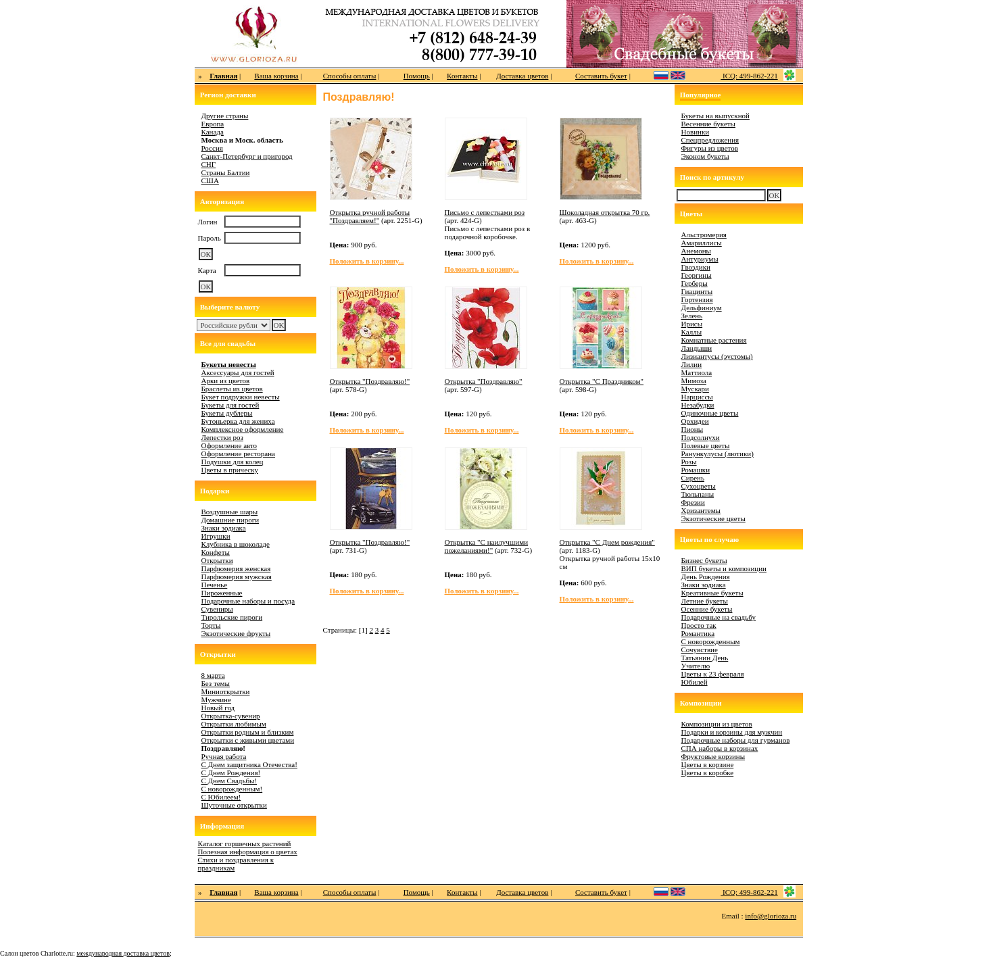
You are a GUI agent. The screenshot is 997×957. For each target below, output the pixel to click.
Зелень (692, 316)
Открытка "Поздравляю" (483, 381)
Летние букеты (704, 601)
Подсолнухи (700, 437)
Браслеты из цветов (232, 389)
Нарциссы (697, 397)
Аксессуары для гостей (237, 372)
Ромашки (695, 470)
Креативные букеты (712, 593)
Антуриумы (700, 259)
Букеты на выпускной (715, 116)
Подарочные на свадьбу (718, 617)
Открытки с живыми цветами (248, 740)
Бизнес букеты (704, 560)
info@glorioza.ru (770, 916)
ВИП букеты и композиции (724, 568)
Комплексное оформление (242, 429)
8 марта (213, 675)
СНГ (208, 164)
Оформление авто (229, 445)
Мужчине (216, 699)
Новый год (218, 708)
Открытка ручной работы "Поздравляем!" (370, 216)
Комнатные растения (714, 340)
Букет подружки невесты (240, 397)
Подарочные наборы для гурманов (735, 740)
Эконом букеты (705, 156)
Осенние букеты (707, 609)
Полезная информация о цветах (247, 852)
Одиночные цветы (710, 413)
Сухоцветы (698, 486)
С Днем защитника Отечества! (249, 764)
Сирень (693, 478)
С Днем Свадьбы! (229, 781)
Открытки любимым (233, 724)
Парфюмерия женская (236, 568)
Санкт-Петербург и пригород (247, 156)
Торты (211, 625)
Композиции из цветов (716, 724)
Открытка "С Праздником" (602, 381)
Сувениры (217, 609)
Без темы (215, 683)
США (210, 180)
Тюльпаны (697, 494)
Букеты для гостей (230, 405)
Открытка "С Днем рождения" (607, 542)
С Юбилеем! (221, 797)
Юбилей (694, 682)
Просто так (698, 625)
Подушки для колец (232, 462)
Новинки (695, 132)
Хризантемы (701, 510)
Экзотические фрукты (236, 633)
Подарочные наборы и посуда (248, 601)
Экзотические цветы (713, 518)
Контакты (462, 76)
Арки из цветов (225, 380)
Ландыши (696, 348)
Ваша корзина (276, 76)
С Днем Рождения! (231, 772)
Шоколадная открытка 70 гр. (605, 212)
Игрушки (215, 536)
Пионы (692, 429)
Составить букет (601, 76)
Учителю (695, 666)
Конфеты (215, 552)
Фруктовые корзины (713, 756)
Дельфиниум (701, 307)
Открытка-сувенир (230, 716)
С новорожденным (710, 641)
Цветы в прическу (229, 470)
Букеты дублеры (227, 413)
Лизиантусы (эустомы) (717, 356)
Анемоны (696, 251)
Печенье (214, 585)
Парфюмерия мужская (236, 576)
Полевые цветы (705, 445)
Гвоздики (695, 267)
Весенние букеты (708, 124)
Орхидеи (695, 421)
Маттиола (696, 372)
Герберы (694, 283)
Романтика (698, 633)
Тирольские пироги (232, 617)
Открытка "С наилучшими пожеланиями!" (487, 546)
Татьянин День (705, 658)
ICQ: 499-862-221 (749, 76)
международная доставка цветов (123, 953)
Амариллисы (701, 243)
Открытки (217, 560)
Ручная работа (224, 756)
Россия (212, 148)
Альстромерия (704, 234)
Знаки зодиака (223, 528)
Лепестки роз (222, 437)
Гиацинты (697, 291)
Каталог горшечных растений (244, 843)
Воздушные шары (229, 512)
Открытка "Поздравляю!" (370, 381)
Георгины (696, 275)
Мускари (695, 389)
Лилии (691, 364)
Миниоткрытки (225, 691)
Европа (212, 124)
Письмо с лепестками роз (485, 212)
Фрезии (693, 502)
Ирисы (692, 324)
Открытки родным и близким (247, 732)
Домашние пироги (230, 520)
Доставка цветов (522, 76)
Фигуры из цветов (709, 148)
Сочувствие (699, 649)
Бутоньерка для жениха (238, 421)
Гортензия (697, 299)
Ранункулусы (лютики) (717, 453)
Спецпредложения (710, 140)
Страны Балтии (225, 172)
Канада (212, 132)
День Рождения (705, 576)
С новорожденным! (232, 789)
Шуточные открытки (234, 805)
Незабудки (697, 405)
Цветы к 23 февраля (712, 674)
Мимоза (693, 380)
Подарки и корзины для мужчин (732, 732)
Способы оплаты (349, 76)
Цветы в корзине (707, 764)
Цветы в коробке (707, 772)
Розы (689, 462)
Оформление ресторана (238, 453)
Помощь (417, 76)
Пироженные (222, 593)
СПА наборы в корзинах (719, 748)
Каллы (691, 332)
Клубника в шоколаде (235, 544)
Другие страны (225, 116)
